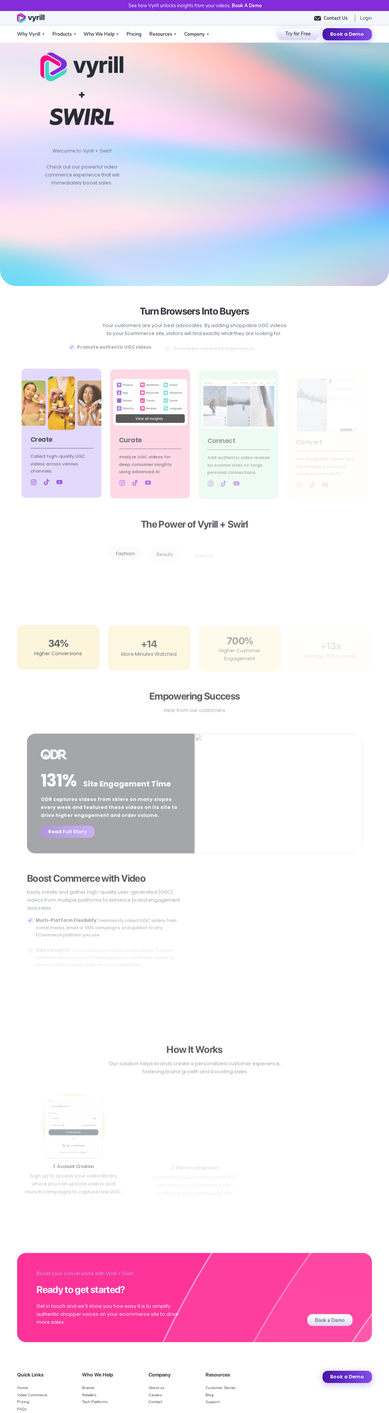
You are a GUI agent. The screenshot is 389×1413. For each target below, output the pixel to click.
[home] (30, 18)
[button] (30, 34)
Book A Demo (247, 5)
